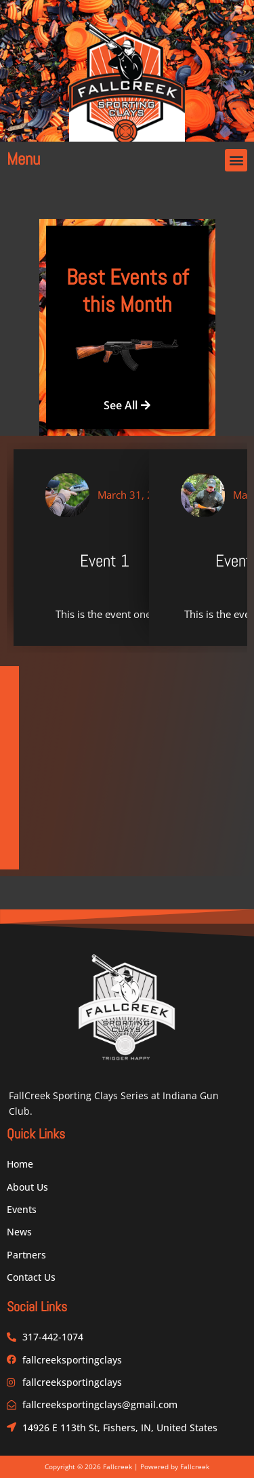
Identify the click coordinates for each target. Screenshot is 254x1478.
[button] (236, 160)
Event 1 (104, 561)
